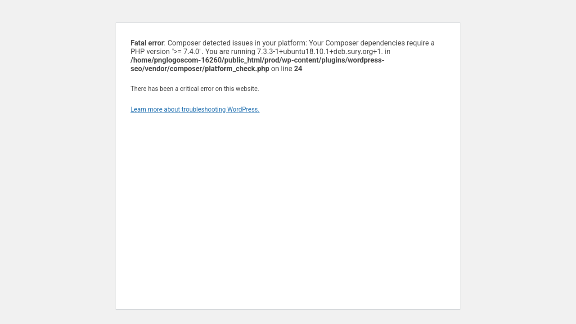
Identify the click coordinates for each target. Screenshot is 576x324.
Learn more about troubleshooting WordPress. (195, 109)
